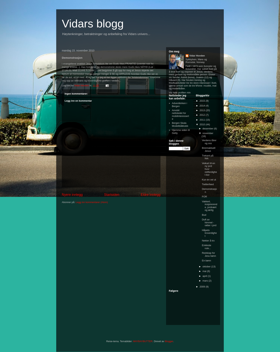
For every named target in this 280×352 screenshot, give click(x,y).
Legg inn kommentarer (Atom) (92, 202)
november (208, 133)
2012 (203, 115)
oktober (207, 266)
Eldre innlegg (150, 195)
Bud (204, 214)
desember (208, 128)
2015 (203, 100)
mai (205, 271)
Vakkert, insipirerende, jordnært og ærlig (209, 206)
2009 (203, 286)
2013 (203, 110)
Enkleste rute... (206, 247)
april (205, 276)
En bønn (206, 260)
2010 (203, 124)
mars (206, 280)
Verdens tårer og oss (209, 142)
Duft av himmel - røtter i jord (209, 222)
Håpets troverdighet (209, 233)
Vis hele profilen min (180, 92)
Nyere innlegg (72, 195)
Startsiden (111, 195)
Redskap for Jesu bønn (209, 254)
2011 (203, 119)
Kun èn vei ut (209, 179)
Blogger (169, 341)
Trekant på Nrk (207, 157)
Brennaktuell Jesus (208, 149)
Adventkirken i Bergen (179, 105)
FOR (204, 196)
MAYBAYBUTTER (142, 341)
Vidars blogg (93, 23)
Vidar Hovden (197, 55)
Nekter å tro (208, 240)
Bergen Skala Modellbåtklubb (180, 124)
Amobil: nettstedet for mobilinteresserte (180, 114)
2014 (203, 105)
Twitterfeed (208, 184)
